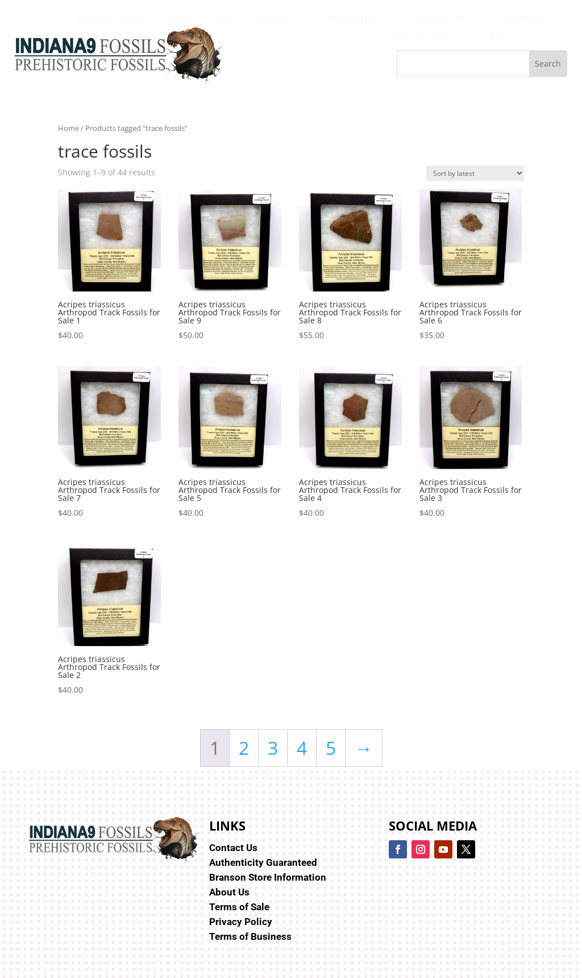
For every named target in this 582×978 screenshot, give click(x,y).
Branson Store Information (267, 877)
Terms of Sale (239, 907)
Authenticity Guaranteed (263, 862)
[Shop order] (475, 173)
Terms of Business (250, 936)
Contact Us (233, 847)
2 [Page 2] (244, 747)
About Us (229, 892)
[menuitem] (112, 19)
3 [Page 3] (273, 747)
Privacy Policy (240, 921)
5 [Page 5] (331, 747)
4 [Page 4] (302, 747)
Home (68, 128)
